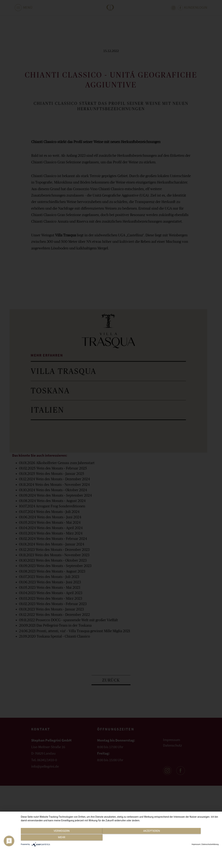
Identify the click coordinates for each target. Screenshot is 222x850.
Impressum (196, 844)
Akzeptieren (119, 838)
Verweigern (50, 838)
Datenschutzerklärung (210, 844)
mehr (189, 838)
